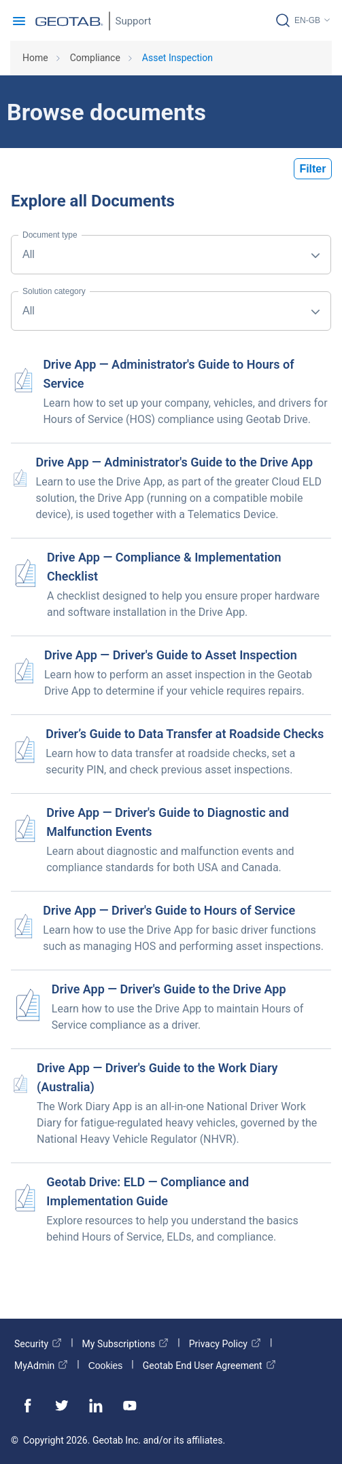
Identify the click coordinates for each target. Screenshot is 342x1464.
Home (35, 57)
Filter (312, 169)
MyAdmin (41, 1365)
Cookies (105, 1365)
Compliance (95, 57)
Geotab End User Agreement (209, 1365)
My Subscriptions (125, 1343)
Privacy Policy (225, 1343)
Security (38, 1343)
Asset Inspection (177, 57)
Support (134, 21)
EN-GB (307, 20)
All (50, 247)
